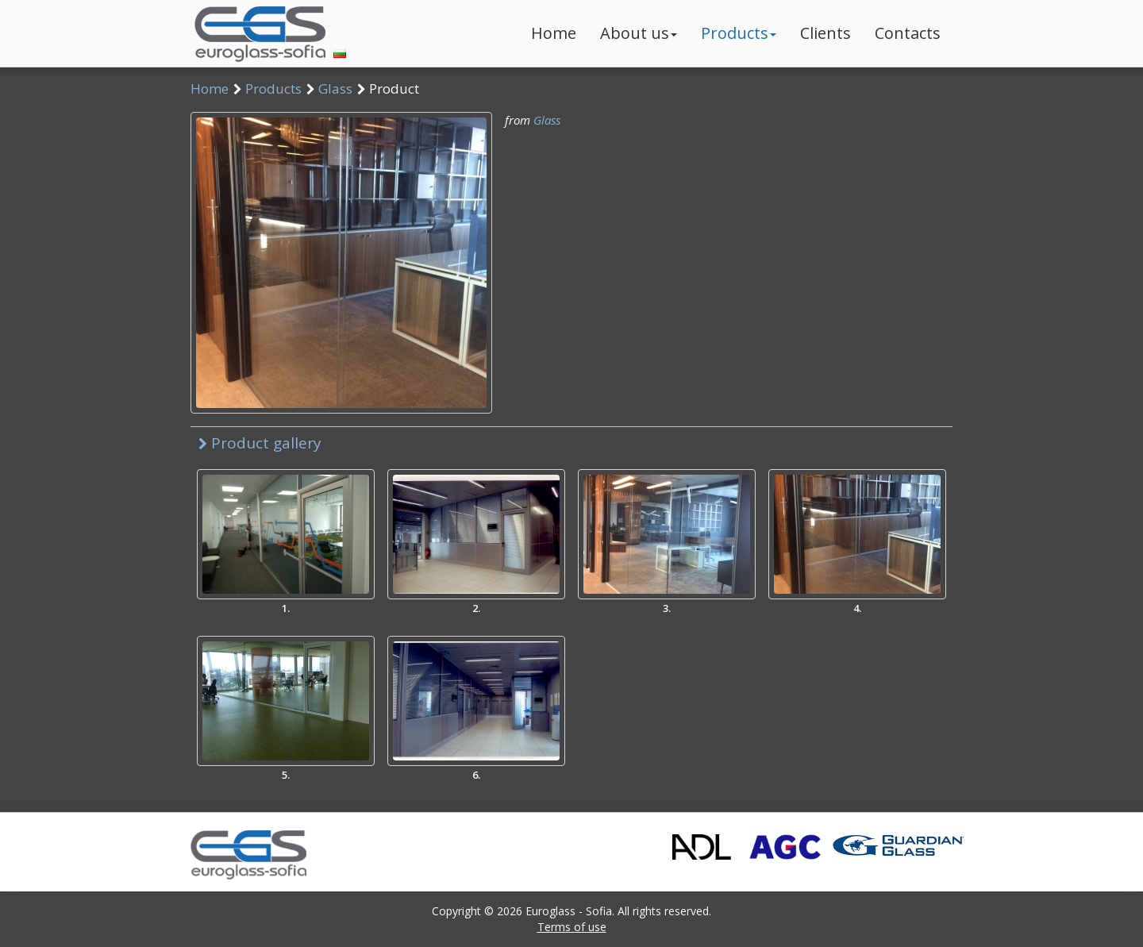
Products (738, 33)
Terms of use (571, 926)
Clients (825, 33)
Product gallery (259, 443)
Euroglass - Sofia (568, 910)
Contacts (908, 33)
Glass (335, 88)
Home (553, 33)
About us (638, 33)
